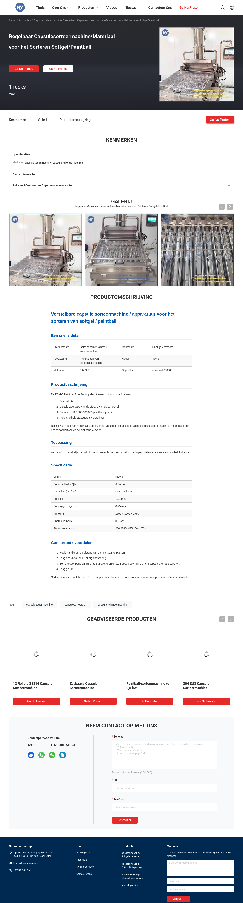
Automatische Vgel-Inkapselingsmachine (132, 876)
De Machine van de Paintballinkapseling (131, 866)
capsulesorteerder (75, 604)
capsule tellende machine (112, 604)
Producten (25, 20)
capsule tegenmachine (39, 604)
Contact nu (124, 820)
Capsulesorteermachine (48, 20)
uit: (116, 780)
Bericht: (118, 736)
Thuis (12, 20)
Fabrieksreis (82, 859)
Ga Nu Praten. (24, 69)
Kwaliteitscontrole (85, 867)
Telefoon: (119, 799)
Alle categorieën (129, 885)
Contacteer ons (84, 874)
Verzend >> (178, 899)
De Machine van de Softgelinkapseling (130, 855)
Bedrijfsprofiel (83, 852)
